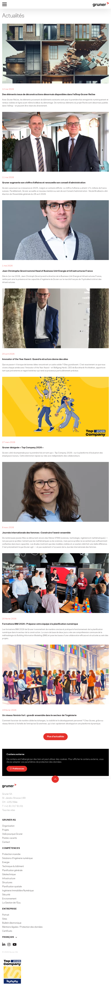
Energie (5, 863)
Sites (4, 920)
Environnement (9, 900)
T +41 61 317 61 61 (12, 807)
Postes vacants (9, 839)
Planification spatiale (12, 888)
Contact (6, 843)
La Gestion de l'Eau (11, 904)
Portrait (5, 916)
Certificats (7, 932)
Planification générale (12, 872)
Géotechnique (9, 876)
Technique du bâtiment (13, 867)
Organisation (8, 827)
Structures (7, 884)
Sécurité (6, 896)
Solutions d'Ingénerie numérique (17, 859)
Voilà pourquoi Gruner (12, 835)
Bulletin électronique (11, 924)
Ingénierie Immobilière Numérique (18, 892)
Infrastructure (8, 880)
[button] (55, 938)
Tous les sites (8, 811)
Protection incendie (11, 855)
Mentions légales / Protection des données (22, 928)
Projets (5, 831)
